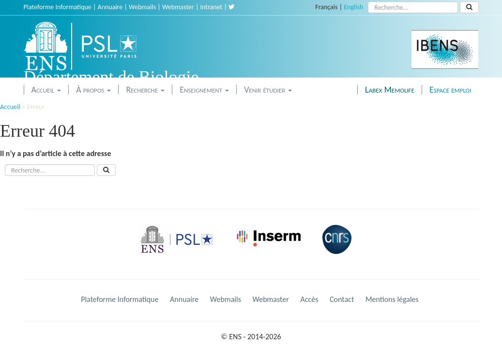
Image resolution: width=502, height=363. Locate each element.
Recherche (145, 90)
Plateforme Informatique (57, 7)
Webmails (142, 7)
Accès (309, 299)
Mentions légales (392, 299)
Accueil (46, 90)
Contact (342, 299)
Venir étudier (268, 90)
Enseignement (204, 90)
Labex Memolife (389, 90)
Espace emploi (450, 90)
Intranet (211, 7)
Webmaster (178, 7)
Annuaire (110, 7)
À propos (93, 90)
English (353, 7)
